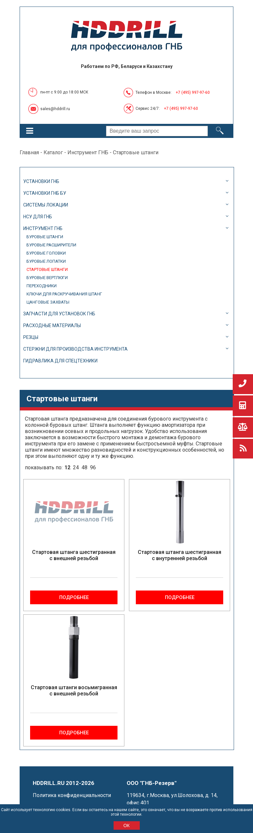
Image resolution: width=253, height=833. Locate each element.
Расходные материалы (52, 325)
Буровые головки (46, 253)
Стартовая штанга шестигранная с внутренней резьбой (179, 555)
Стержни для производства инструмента (75, 349)
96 (93, 467)
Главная (29, 152)
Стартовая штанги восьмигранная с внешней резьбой (74, 690)
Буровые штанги (45, 236)
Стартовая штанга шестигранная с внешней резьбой (74, 555)
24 (76, 467)
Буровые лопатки (46, 261)
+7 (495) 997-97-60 (193, 92)
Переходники (42, 285)
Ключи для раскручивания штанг (64, 294)
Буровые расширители (51, 244)
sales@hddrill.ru (55, 109)
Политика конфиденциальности (72, 795)
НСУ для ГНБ (37, 216)
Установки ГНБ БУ (44, 193)
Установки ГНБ (41, 181)
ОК (126, 825)
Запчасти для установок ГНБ (59, 313)
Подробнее (74, 597)
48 (84, 467)
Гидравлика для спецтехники (60, 360)
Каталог (53, 152)
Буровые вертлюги (47, 277)
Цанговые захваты (48, 302)
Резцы (30, 337)
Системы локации (45, 205)
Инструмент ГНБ (87, 152)
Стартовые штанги (47, 269)
